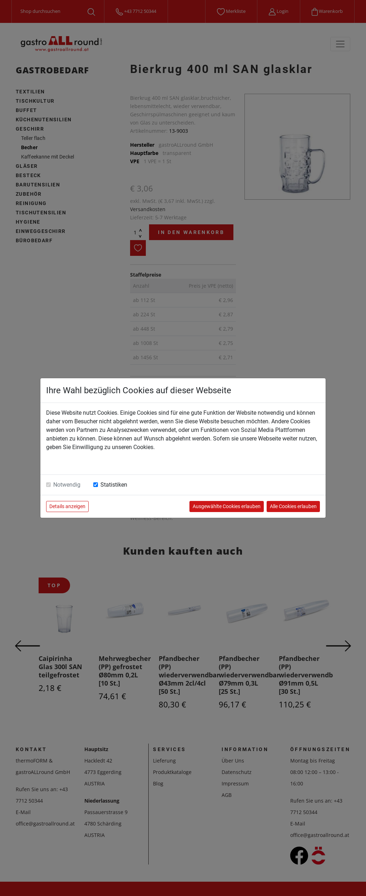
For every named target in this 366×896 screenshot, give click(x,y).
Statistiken (113, 484)
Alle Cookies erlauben (293, 506)
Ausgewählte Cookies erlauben (227, 506)
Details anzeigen (67, 506)
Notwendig (66, 484)
